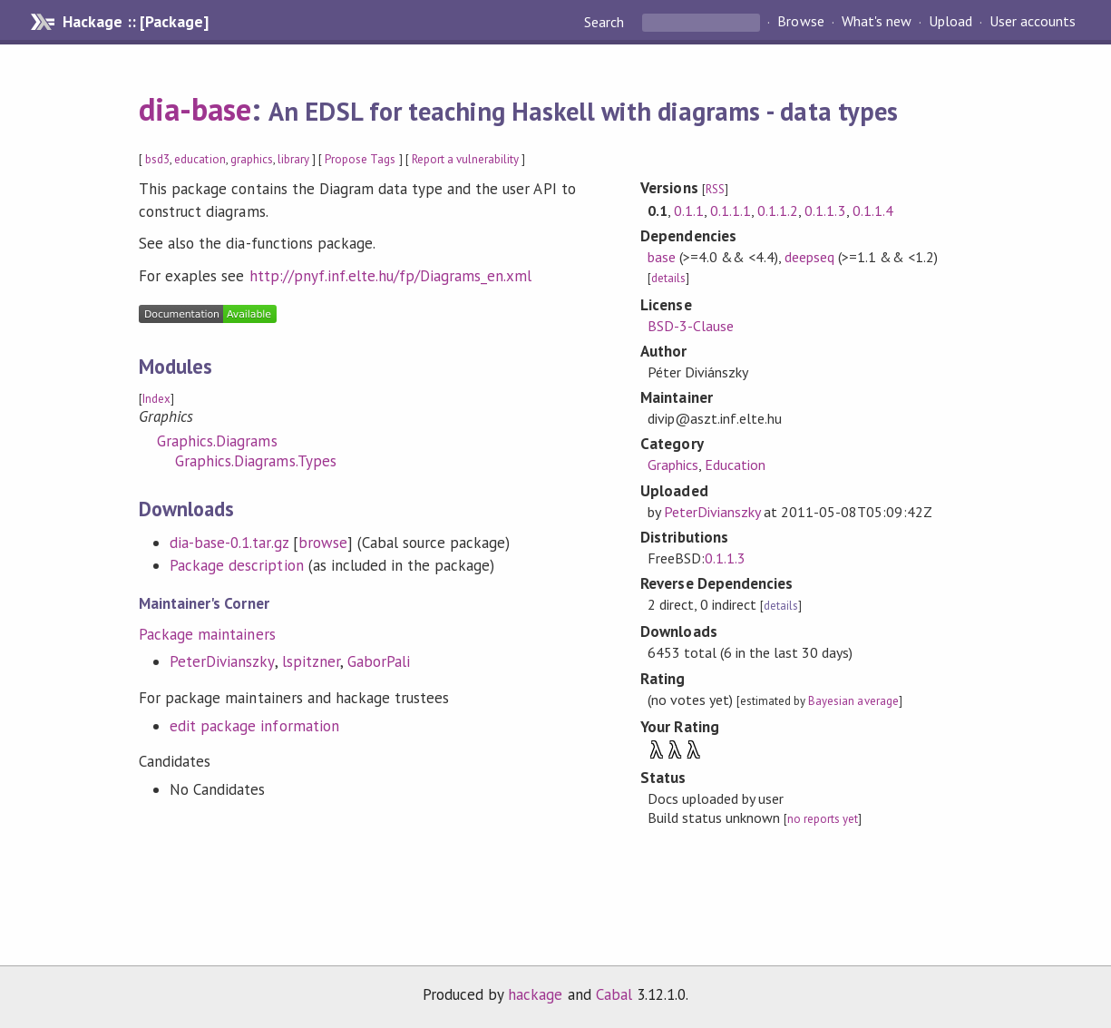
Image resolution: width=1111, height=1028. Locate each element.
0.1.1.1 (730, 210)
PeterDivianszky (222, 661)
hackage (535, 994)
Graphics (673, 464)
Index (156, 398)
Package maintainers (207, 634)
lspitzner (311, 661)
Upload (950, 22)
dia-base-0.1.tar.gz (228, 543)
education (199, 159)
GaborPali (378, 661)
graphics (251, 159)
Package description (236, 565)
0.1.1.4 (873, 210)
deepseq (809, 257)
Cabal (614, 994)
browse (322, 543)
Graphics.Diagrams (217, 441)
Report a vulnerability (466, 159)
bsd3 (157, 159)
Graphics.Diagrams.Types (255, 461)
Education (735, 464)
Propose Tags (360, 159)
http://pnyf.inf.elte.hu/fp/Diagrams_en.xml (390, 276)
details (668, 278)
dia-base (195, 109)
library (293, 159)
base (662, 257)
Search (606, 22)
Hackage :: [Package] (135, 22)
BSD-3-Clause (691, 326)
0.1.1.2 (777, 210)
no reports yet (822, 819)
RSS (715, 189)
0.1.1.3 (824, 210)
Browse (800, 22)
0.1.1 (689, 210)
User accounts (1032, 22)
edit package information (254, 726)
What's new (876, 22)
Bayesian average (853, 701)
